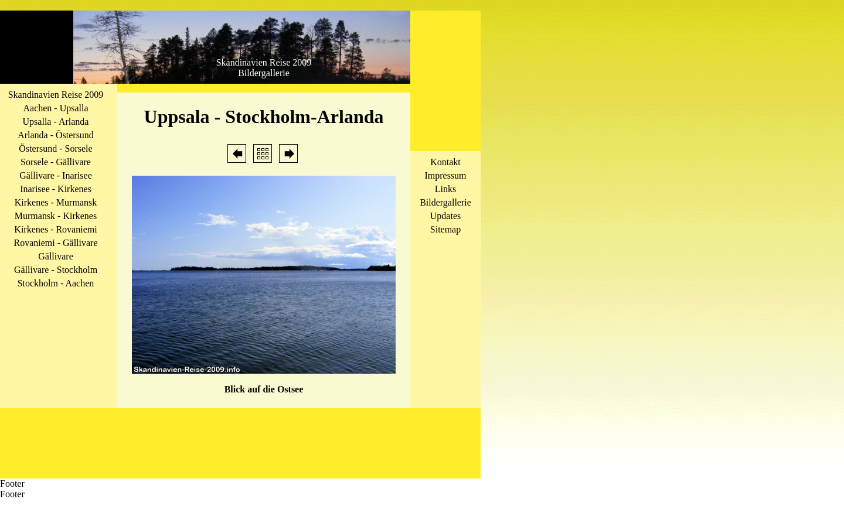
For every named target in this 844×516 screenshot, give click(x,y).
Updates (445, 216)
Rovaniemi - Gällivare (55, 243)
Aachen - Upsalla (55, 108)
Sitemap (445, 229)
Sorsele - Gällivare (56, 162)
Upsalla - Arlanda (56, 122)
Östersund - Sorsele (55, 148)
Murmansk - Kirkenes (56, 216)
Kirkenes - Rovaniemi (55, 229)
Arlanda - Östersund (56, 135)
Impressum (445, 175)
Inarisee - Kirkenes (55, 189)
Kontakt (445, 162)
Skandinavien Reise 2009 (56, 95)
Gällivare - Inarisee (55, 175)
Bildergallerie (445, 202)
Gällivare (55, 256)
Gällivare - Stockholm (55, 270)
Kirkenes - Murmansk (56, 202)
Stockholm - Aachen (56, 283)
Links (445, 189)
